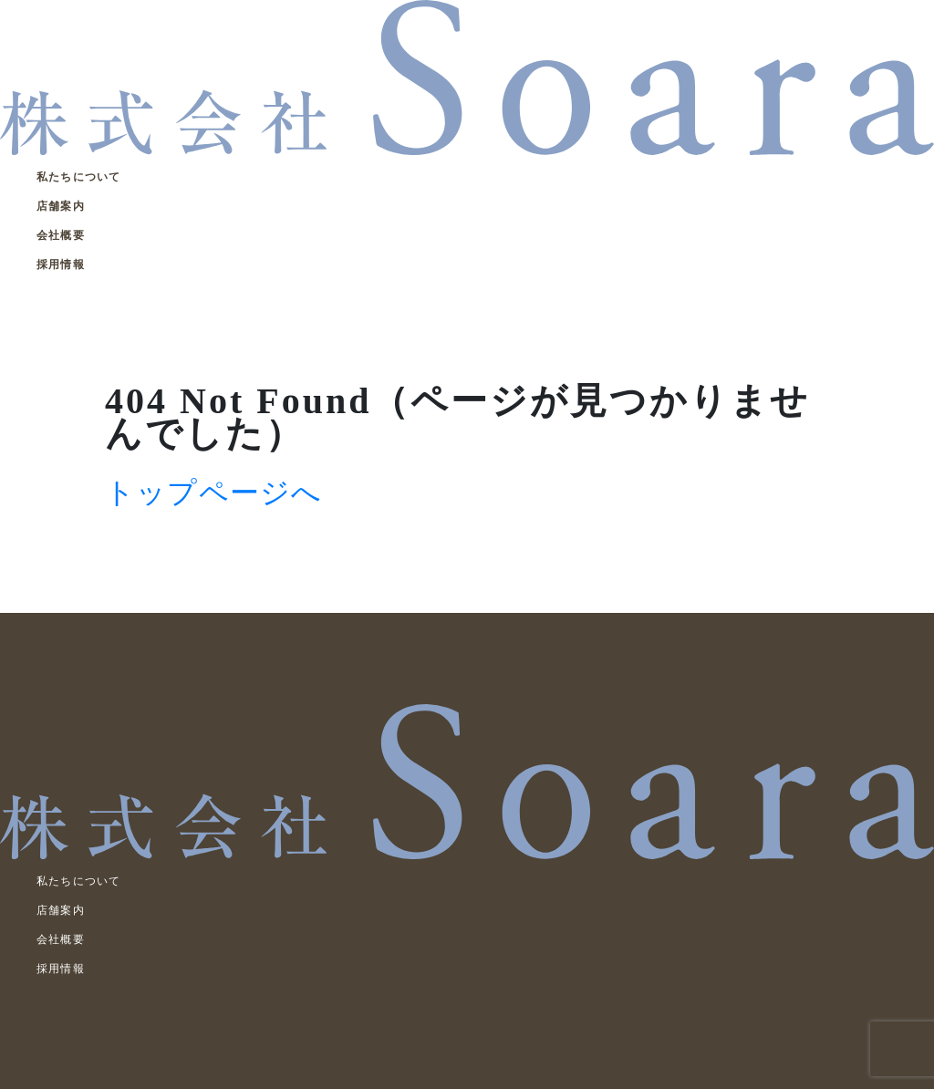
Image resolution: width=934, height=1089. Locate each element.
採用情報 (60, 264)
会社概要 (60, 235)
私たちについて (78, 177)
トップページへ (213, 492)
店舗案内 (60, 206)
